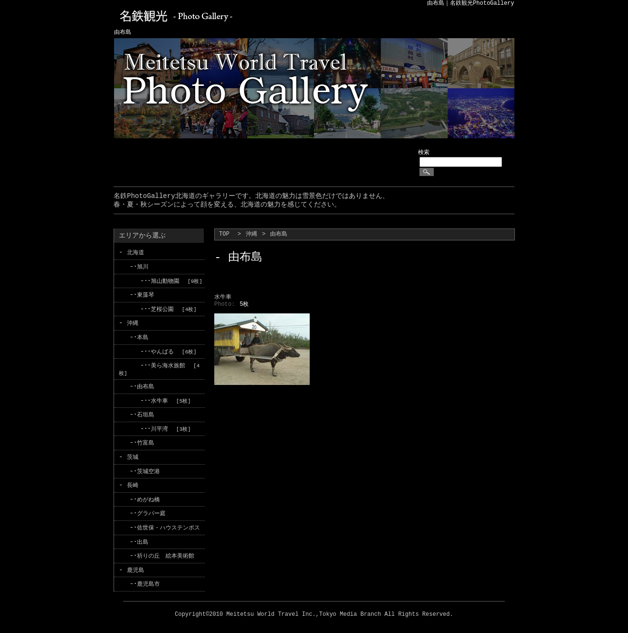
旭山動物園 (165, 281)
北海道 (135, 253)
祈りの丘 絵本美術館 (165, 552)
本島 (142, 336)
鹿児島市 (148, 580)
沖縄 (251, 234)
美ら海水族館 (168, 364)
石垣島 (145, 413)
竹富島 (145, 440)
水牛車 (159, 399)
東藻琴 (145, 295)
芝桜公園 (162, 308)
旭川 (142, 267)
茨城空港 (148, 469)
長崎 (132, 482)
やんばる (162, 350)
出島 (142, 538)
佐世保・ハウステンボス (168, 524)
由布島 (145, 385)
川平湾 (159, 427)
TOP (224, 234)
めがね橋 (148, 496)
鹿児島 (135, 566)
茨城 (132, 454)
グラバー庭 (151, 510)
